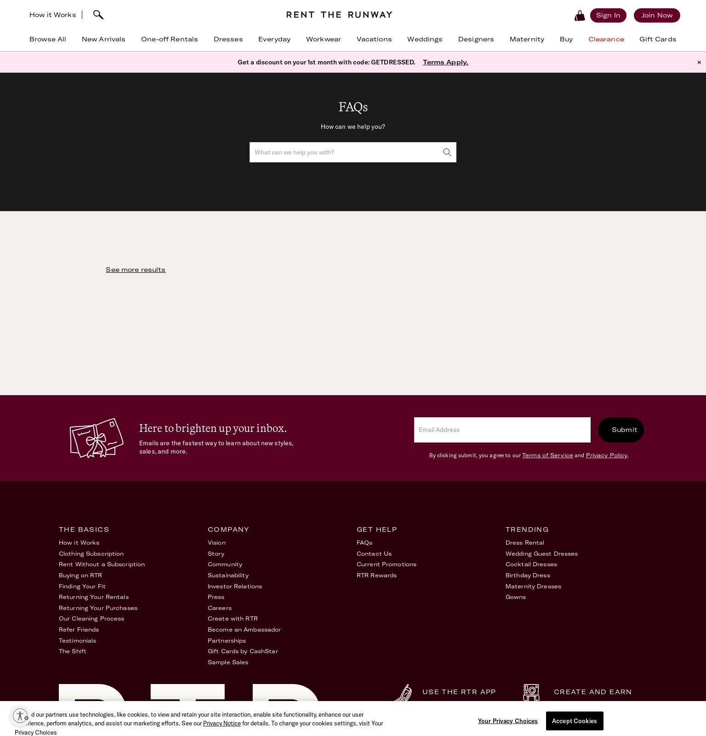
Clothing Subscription (91, 553)
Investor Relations (235, 586)
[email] (502, 430)
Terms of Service (547, 455)
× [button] (699, 62)
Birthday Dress (528, 575)
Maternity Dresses (533, 586)
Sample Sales (228, 662)
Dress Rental (525, 542)
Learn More (573, 704)
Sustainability (228, 575)
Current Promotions (386, 564)
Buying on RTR (80, 575)
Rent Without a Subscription (102, 564)
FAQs (364, 542)
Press (216, 596)
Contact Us (374, 553)
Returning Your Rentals (94, 596)
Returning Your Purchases (98, 607)
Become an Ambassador (244, 629)
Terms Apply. (446, 62)
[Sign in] (608, 15)
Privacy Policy (607, 455)
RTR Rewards (377, 575)
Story (216, 553)
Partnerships (227, 640)
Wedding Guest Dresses (542, 553)
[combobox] (353, 152)
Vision (217, 542)
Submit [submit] (625, 430)
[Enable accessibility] (20, 716)
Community (225, 564)
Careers (220, 607)
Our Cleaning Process (91, 618)
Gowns (516, 596)
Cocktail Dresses (531, 564)
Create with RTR (233, 618)
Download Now (448, 704)
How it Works (52, 15)
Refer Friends (79, 629)
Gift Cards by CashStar (243, 651)
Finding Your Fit (82, 586)
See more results (135, 269)
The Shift (72, 651)
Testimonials (77, 640)
